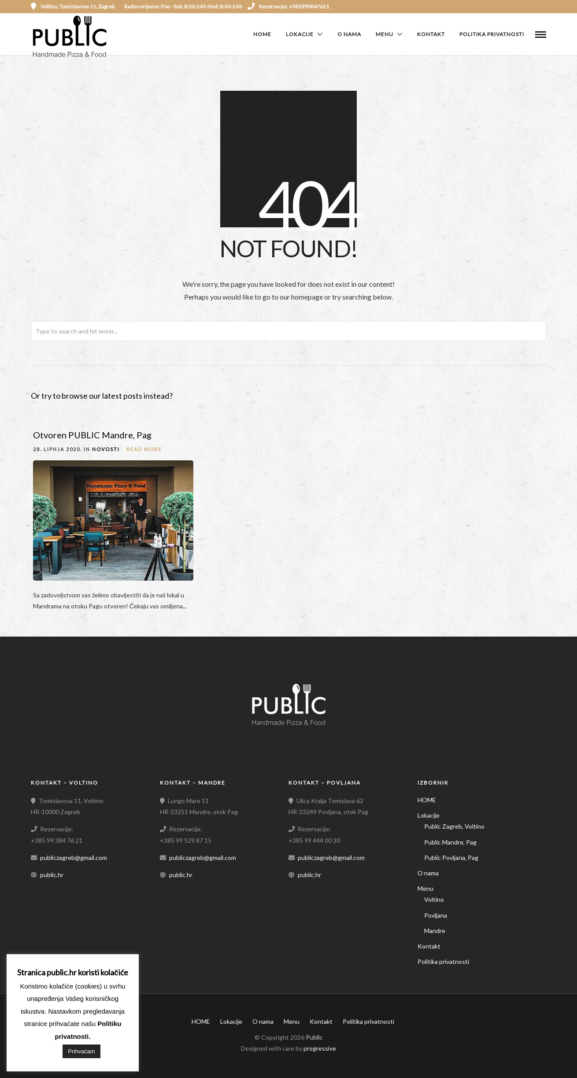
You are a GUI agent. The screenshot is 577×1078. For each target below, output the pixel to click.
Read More (144, 449)
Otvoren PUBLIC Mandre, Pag (92, 435)
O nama (349, 34)
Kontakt (431, 34)
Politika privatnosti (491, 34)
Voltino (434, 899)
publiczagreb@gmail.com (73, 857)
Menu (384, 34)
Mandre (434, 930)
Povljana (435, 915)
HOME (262, 34)
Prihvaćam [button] (81, 1051)
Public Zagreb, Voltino (454, 826)
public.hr (51, 874)
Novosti (106, 449)
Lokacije (300, 34)
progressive (319, 1048)
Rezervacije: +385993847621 (288, 6)
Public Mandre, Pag (450, 842)
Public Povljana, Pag (451, 857)
